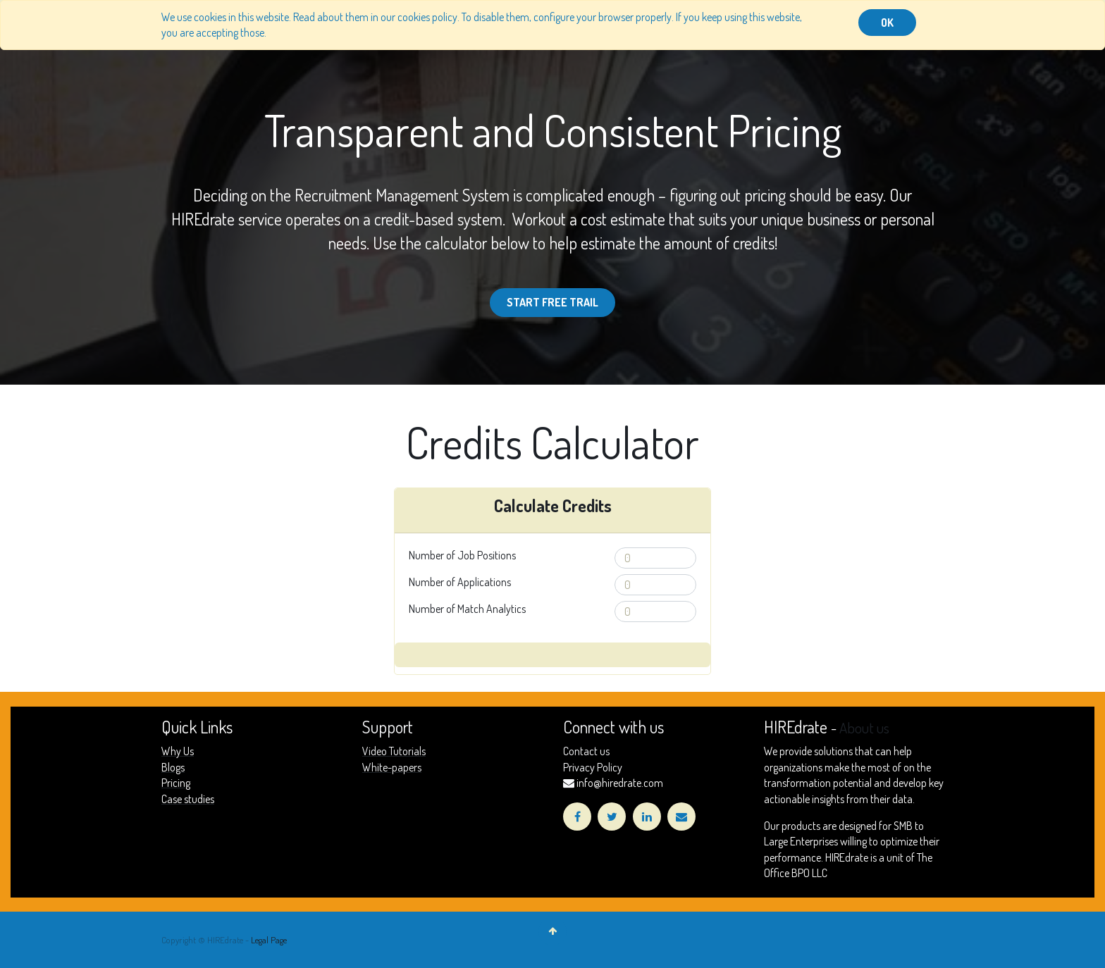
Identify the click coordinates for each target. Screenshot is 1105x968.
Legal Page (269, 939)
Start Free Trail (552, 302)
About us (864, 728)
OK (887, 22)
